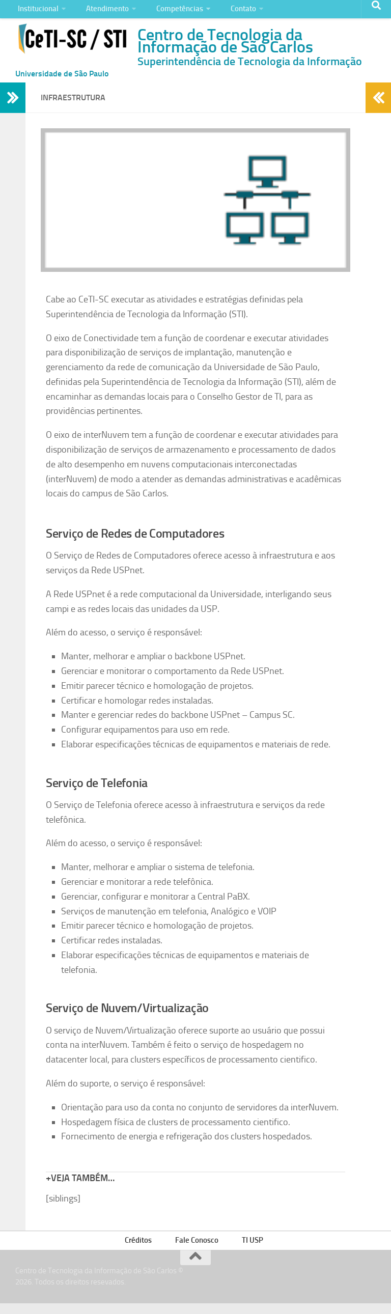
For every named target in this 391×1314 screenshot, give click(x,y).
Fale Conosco (198, 1249)
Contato (229, 12)
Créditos (143, 1249)
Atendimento (102, 12)
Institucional (36, 12)
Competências (170, 12)
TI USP (250, 1249)
